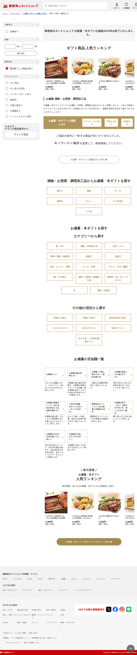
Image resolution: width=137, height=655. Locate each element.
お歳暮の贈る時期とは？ (75, 374)
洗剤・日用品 (103, 290)
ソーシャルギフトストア (82, 590)
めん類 (5, 622)
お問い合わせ (33, 633)
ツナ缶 (89, 211)
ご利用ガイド (7, 633)
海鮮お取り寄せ (22, 610)
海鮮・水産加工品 (88, 246)
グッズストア (63, 590)
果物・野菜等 (51, 610)
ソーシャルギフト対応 (18, 116)
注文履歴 (126, 8)
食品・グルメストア (45, 590)
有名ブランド (118, 328)
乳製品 (63, 610)
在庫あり (12, 31)
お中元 (40, 579)
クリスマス (86, 579)
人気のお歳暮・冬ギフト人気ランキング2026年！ (75, 408)
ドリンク (49, 615)
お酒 (62, 615)
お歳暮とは (127, 122)
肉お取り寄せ (36, 610)
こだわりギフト (60, 328)
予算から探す (111, 122)
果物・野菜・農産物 (59, 256)
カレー (89, 201)
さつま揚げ (118, 201)
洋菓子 (118, 256)
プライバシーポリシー (13, 642)
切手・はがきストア (10, 590)
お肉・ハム (118, 246)
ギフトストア (27, 590)
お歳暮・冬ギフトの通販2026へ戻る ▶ (88, 159)
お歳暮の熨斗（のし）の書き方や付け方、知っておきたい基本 (120, 407)
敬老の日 (51, 579)
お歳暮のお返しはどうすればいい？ (75, 436)
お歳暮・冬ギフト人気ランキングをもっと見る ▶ (88, 541)
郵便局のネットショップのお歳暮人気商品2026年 (98, 408)
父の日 (29, 579)
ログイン (117, 8)
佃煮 (89, 190)
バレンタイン (100, 579)
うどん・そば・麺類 (117, 266)
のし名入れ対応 (15, 88)
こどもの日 (17, 579)
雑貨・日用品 (22, 622)
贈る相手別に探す (117, 317)
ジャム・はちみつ (23, 615)
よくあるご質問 (20, 633)
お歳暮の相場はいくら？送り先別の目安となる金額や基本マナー (52, 407)
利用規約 (6, 638)
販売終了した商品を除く (19, 68)
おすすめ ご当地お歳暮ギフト (88, 340)
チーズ (118, 190)
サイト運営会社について (20, 638)
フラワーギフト (51, 622)
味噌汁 (60, 201)
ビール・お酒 (89, 266)
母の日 (5, 579)
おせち (73, 579)
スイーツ (35, 622)
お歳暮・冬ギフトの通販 (62, 122)
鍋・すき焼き (60, 276)
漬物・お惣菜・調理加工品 (88, 278)
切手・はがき (7, 610)
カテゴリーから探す (92, 122)
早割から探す (60, 317)
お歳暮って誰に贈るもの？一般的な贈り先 (98, 374)
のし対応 (12, 82)
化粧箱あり (13, 110)
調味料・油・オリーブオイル (117, 278)
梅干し (60, 190)
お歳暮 (63, 579)
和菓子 (89, 256)
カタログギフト (89, 328)
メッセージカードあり (18, 94)
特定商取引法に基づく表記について (44, 638)
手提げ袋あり (14, 105)
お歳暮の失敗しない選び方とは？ (120, 374)
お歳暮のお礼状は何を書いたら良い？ (52, 436)
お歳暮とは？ (51, 374)
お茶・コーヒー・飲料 (59, 266)
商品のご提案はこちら (32, 642)
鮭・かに (60, 246)
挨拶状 (11, 99)
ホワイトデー (116, 579)
